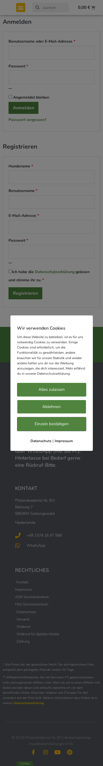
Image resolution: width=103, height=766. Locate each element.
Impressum (64, 441)
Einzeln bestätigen (52, 424)
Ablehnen (51, 406)
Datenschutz (40, 441)
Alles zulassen (51, 389)
